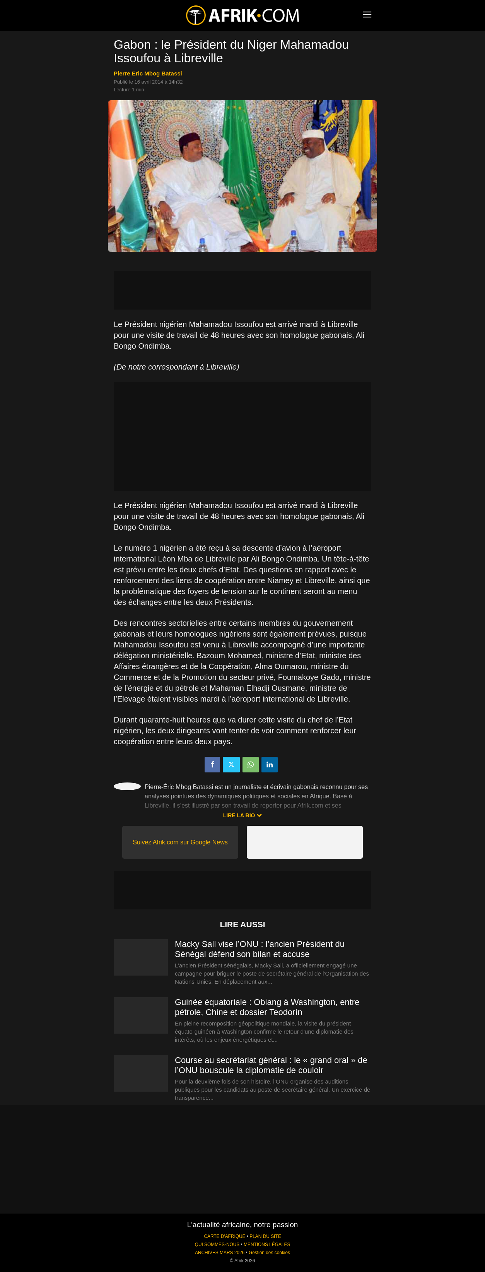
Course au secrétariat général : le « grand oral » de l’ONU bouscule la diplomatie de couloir (271, 1065)
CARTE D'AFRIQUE (224, 1236)
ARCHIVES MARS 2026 (219, 1252)
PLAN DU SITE (265, 1236)
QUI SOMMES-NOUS (217, 1244)
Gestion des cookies (269, 1252)
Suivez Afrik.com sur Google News (180, 842)
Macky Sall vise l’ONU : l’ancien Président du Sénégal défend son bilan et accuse (260, 949)
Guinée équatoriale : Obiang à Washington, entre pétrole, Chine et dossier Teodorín (267, 1007)
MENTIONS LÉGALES (267, 1244)
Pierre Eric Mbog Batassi (148, 73)
